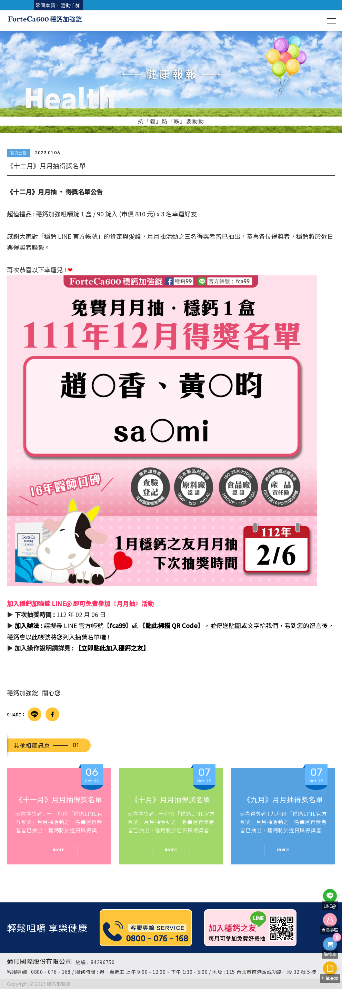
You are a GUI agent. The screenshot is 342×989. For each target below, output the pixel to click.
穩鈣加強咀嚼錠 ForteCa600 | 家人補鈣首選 (45, 21)
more (59, 849)
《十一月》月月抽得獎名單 (59, 799)
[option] (171, 82)
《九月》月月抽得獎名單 (283, 799)
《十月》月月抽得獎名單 (171, 799)
